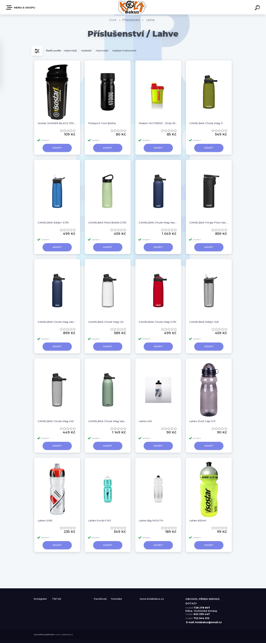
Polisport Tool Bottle (102, 123)
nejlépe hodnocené (124, 50)
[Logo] (133, 7)
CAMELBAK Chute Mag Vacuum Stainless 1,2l (107, 421)
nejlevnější (70, 50)
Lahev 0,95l (45, 520)
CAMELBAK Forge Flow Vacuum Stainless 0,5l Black (208, 222)
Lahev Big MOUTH (151, 520)
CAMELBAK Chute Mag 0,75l (157, 321)
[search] (258, 8)
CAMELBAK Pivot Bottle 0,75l (107, 222)
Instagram (40, 599)
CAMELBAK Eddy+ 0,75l (53, 222)
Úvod (112, 20)
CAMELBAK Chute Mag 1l (206, 123)
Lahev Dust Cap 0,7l (202, 421)
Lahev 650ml (197, 520)
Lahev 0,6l (145, 421)
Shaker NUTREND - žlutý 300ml (158, 123)
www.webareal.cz (64, 634)
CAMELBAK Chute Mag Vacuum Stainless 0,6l (57, 321)
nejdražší (86, 50)
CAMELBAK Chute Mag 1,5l (106, 321)
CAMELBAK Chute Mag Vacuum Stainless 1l (158, 222)
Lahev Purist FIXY (99, 520)
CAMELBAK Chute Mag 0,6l (56, 421)
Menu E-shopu (20, 7)
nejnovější (102, 50)
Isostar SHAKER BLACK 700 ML (57, 123)
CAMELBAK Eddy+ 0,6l (204, 321)
